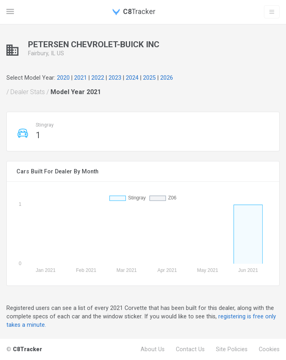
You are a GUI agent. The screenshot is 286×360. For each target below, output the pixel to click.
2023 (115, 77)
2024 (132, 77)
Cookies (269, 349)
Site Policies (232, 349)
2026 (166, 77)
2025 (149, 77)
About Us (153, 349)
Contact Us (190, 349)
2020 (63, 77)
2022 (97, 77)
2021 (80, 77)
